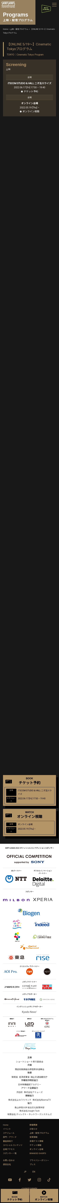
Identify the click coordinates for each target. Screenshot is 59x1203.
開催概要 (33, 1125)
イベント (7, 1129)
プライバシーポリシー (39, 1160)
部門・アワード (10, 1137)
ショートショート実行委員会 (29, 1061)
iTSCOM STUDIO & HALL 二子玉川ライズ (29, 83)
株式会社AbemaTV (42, 1100)
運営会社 (7, 1164)
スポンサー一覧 (10, 1153)
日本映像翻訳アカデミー (29, 1084)
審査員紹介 (8, 1141)
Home (5, 1125)
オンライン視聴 (31, 111)
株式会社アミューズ (33, 1092)
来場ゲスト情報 (36, 1141)
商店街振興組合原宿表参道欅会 (29, 1069)
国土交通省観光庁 (39, 1077)
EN (33, 1171)
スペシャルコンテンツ (12, 1145)
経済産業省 (24, 1077)
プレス (32, 1164)
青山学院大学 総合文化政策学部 (29, 1107)
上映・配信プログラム (39, 1133)
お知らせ (33, 1129)
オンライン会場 (36, 1149)
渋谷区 (19, 1092)
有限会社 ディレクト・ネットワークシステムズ (29, 1114)
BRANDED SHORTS (38, 1153)
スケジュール (9, 1133)
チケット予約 (31, 91)
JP (25, 1171)
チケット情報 (35, 1145)
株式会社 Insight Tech (29, 1111)
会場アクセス (9, 1149)
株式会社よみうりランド (19, 1100)
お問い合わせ (9, 1160)
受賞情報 (33, 1137)
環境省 (15, 1077)
